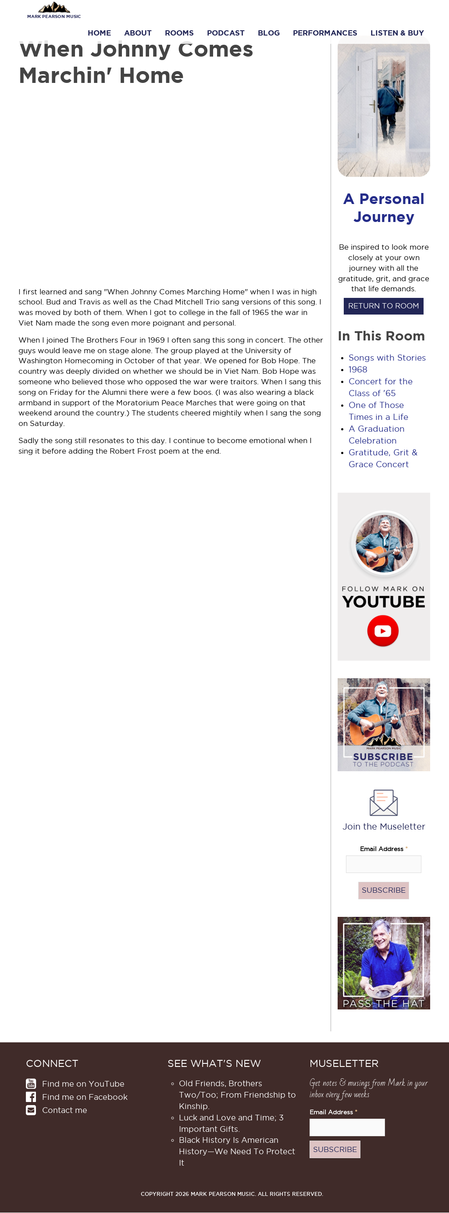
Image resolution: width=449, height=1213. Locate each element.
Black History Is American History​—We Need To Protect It (237, 1151)
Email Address (384, 849)
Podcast (226, 33)
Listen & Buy (397, 33)
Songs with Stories (387, 357)
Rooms (179, 33)
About (138, 33)
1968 (358, 369)
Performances (325, 33)
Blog (269, 33)
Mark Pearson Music (54, 16)
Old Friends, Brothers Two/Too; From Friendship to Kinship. (237, 1094)
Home (99, 33)
